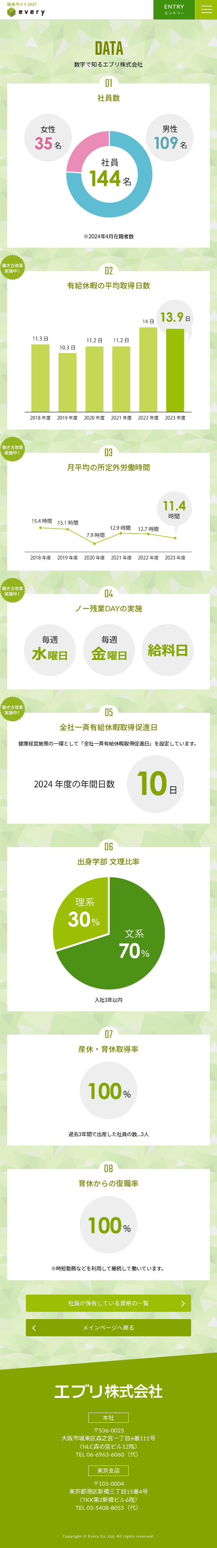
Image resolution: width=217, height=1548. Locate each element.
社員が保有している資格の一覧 (108, 1303)
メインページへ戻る (108, 1327)
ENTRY (174, 9)
